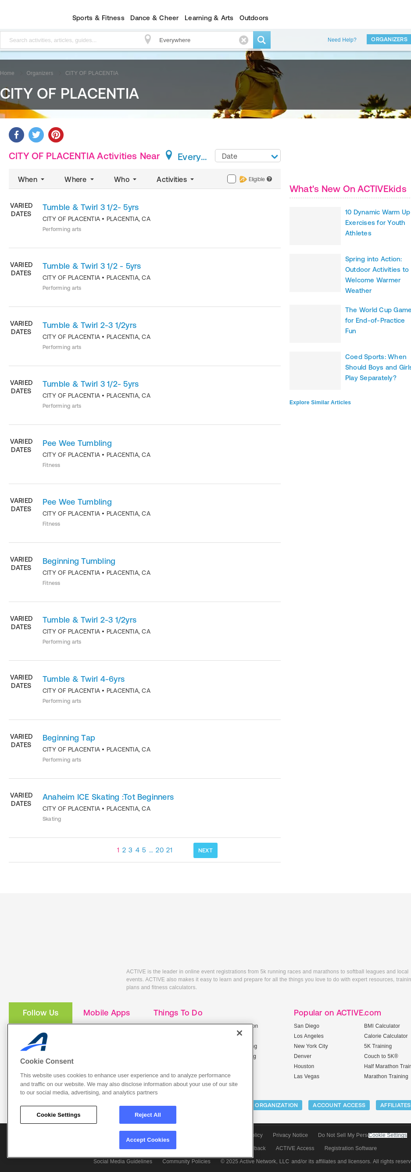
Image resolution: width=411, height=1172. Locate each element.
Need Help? (342, 40)
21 (169, 850)
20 (160, 850)
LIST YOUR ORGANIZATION (261, 1105)
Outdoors (253, 17)
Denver (302, 1056)
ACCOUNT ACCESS (339, 1105)
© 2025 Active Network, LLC (255, 1161)
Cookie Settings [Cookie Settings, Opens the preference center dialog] (58, 1114)
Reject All (148, 1114)
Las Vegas (306, 1076)
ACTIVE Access (295, 1148)
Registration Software (351, 1148)
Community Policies (186, 1161)
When (32, 179)
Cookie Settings (387, 1135)
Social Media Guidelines (122, 1161)
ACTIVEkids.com (61, 981)
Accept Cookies (147, 1139)
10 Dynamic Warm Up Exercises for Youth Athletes (377, 222)
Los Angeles (309, 1036)
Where (80, 179)
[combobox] (248, 155)
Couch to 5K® (381, 1056)
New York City (311, 1046)
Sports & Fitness (98, 17)
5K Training (378, 1046)
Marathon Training (386, 1076)
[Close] (239, 1033)
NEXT (205, 850)
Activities (176, 179)
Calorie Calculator (386, 1036)
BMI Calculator (382, 1026)
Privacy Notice (290, 1135)
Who (126, 179)
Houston (304, 1066)
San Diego (306, 1026)
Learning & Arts (209, 17)
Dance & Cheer (154, 17)
